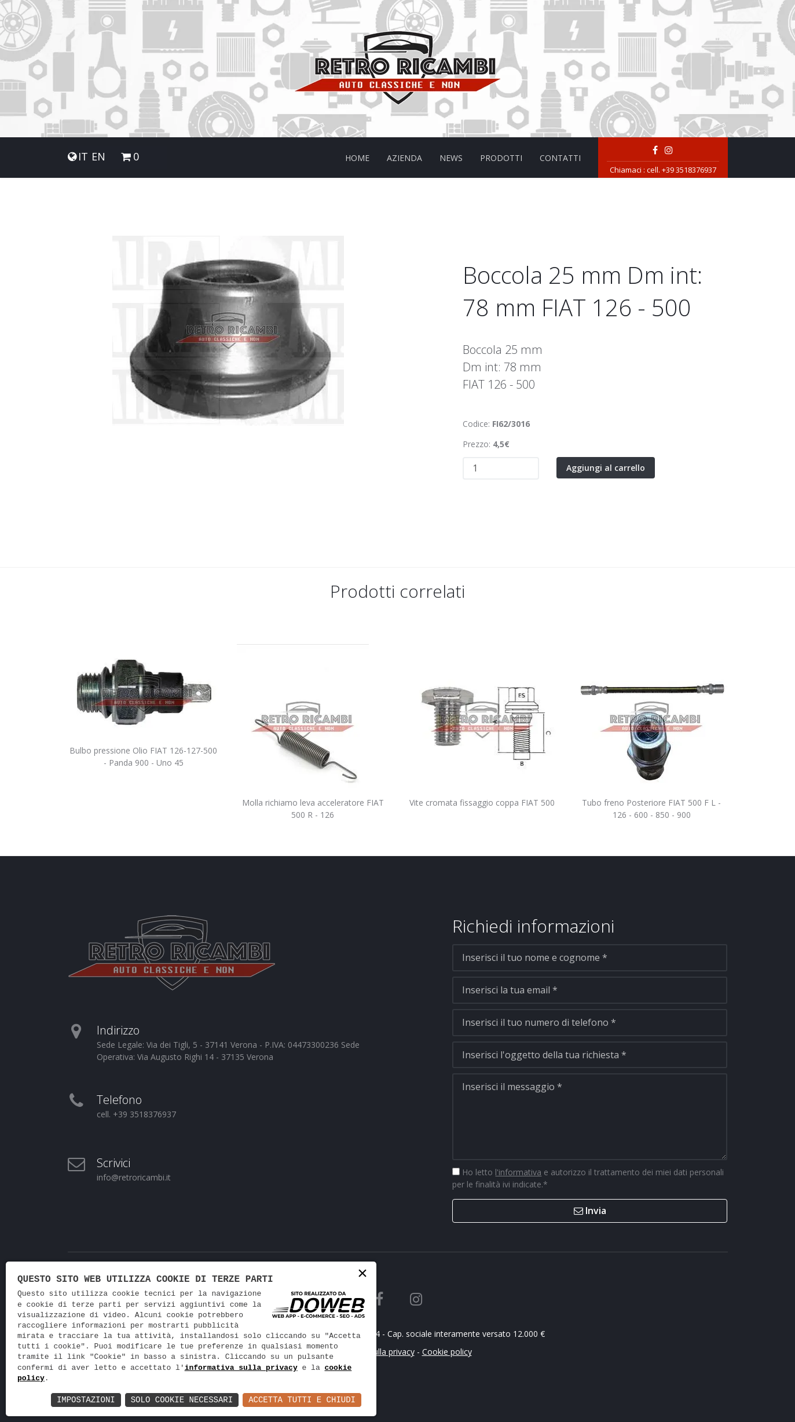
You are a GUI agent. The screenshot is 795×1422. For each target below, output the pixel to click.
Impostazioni (86, 1399)
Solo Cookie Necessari (182, 1399)
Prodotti (501, 157)
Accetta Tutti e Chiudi (302, 1399)
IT (83, 156)
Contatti (560, 157)
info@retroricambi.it (134, 1177)
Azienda (404, 157)
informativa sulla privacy (241, 1368)
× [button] (362, 1274)
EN (98, 156)
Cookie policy (447, 1351)
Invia (590, 1210)
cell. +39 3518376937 (681, 170)
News (451, 157)
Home (357, 157)
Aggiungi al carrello (605, 467)
